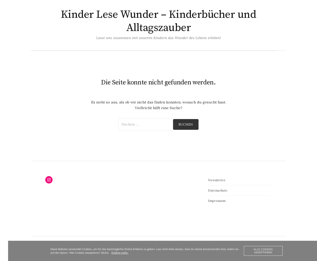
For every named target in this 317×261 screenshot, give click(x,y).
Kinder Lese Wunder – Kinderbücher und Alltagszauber (158, 21)
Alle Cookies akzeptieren (263, 250)
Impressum (217, 201)
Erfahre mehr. (119, 253)
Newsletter (217, 180)
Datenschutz (217, 190)
